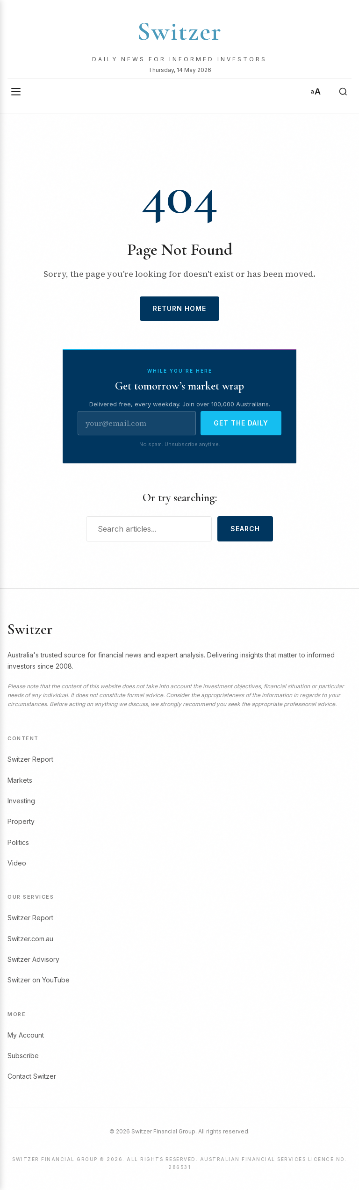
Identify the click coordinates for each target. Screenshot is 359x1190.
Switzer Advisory (33, 959)
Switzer (179, 31)
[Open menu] (15, 91)
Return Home (179, 308)
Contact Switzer (31, 1076)
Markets (19, 780)
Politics (18, 842)
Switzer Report (30, 759)
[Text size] (315, 92)
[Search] (343, 91)
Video (16, 863)
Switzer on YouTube (38, 980)
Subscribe (23, 1056)
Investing (21, 801)
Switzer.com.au (30, 939)
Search (245, 529)
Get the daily (241, 423)
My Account (25, 1035)
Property (21, 821)
